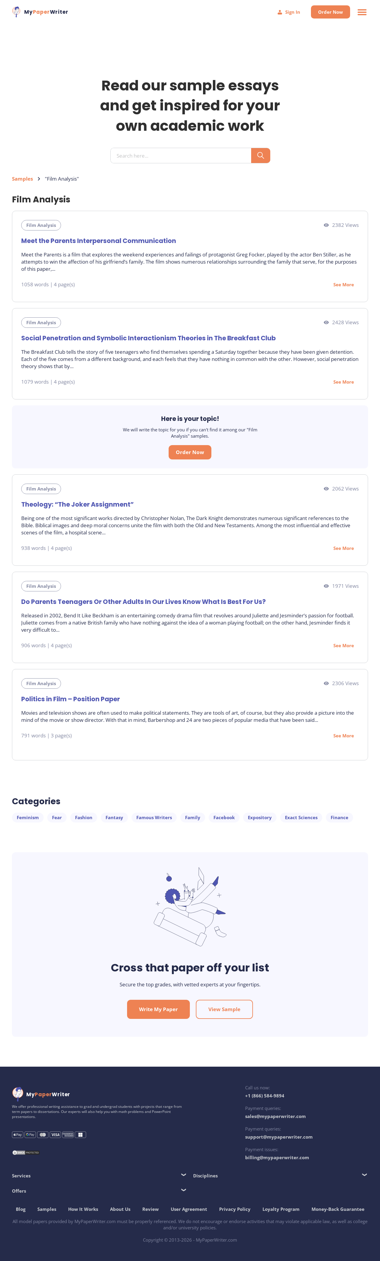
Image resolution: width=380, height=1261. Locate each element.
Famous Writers (154, 817)
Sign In (288, 12)
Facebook (224, 817)
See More (343, 284)
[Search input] (183, 156)
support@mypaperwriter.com (279, 1137)
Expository (260, 817)
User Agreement (189, 1209)
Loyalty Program (281, 1209)
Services (21, 1176)
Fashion (83, 817)
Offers (19, 1191)
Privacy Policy (235, 1209)
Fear (57, 817)
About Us (120, 1209)
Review (150, 1209)
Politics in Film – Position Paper (70, 699)
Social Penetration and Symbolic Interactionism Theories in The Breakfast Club (148, 338)
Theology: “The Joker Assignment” (77, 504)
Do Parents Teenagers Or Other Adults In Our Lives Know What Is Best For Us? (143, 601)
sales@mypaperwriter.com (275, 1116)
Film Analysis (41, 225)
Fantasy (114, 817)
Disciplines (205, 1176)
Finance (339, 817)
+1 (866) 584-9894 (264, 1096)
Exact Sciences (301, 817)
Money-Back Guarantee (338, 1209)
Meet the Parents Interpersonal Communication (98, 240)
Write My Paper (158, 1009)
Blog (20, 1209)
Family (192, 817)
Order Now (330, 12)
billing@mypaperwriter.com (277, 1157)
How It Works (83, 1209)
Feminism (28, 817)
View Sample (224, 1009)
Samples (22, 178)
